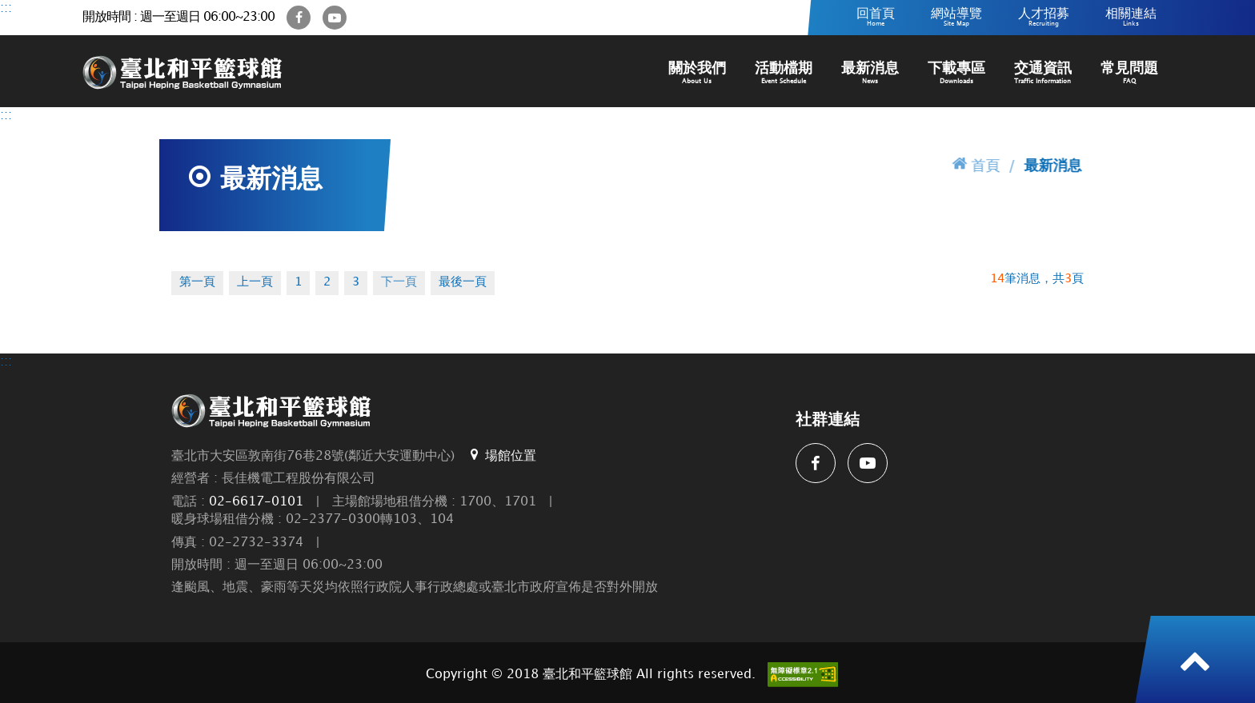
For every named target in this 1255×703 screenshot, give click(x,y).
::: (6, 8)
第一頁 (197, 282)
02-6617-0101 (256, 502)
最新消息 (870, 73)
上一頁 (255, 282)
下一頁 (399, 282)
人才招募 (1043, 17)
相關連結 (1131, 17)
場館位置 (501, 455)
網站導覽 (956, 17)
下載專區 (956, 73)
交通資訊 (1043, 73)
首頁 (976, 164)
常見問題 (1129, 73)
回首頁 (875, 17)
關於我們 (697, 73)
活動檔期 (783, 73)
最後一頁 (463, 282)
